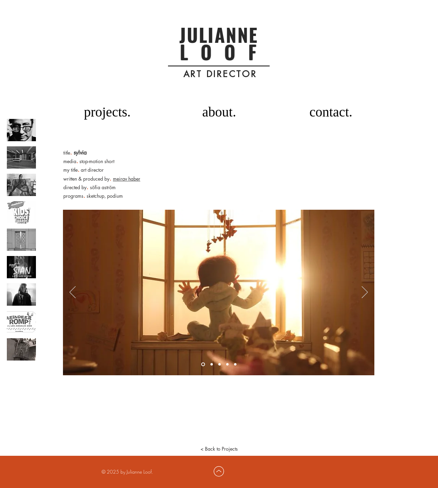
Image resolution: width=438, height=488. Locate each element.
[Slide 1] (203, 364)
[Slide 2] (211, 364)
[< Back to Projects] (219, 449)
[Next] (365, 292)
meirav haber (126, 178)
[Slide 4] (227, 364)
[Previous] (72, 292)
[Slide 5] (235, 364)
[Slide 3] (219, 364)
